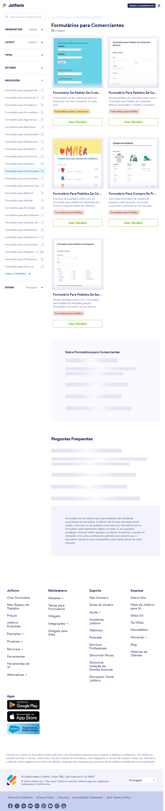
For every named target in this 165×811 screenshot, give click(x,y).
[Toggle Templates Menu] (56, 598)
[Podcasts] (95, 637)
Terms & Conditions (20, 797)
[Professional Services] (102, 646)
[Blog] (134, 644)
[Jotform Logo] (13, 5)
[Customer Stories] (143, 653)
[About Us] (138, 597)
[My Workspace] (20, 606)
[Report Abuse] (101, 655)
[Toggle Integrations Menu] (58, 623)
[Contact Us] (98, 597)
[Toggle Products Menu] (15, 641)
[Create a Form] (18, 597)
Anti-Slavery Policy (119, 797)
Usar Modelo (77, 122)
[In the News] (137, 622)
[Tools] (16, 656)
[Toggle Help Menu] (95, 612)
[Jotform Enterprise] (20, 624)
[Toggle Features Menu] (15, 649)
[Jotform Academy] (102, 621)
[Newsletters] (139, 629)
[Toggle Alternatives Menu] (17, 675)
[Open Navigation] (159, 5)
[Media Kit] (137, 615)
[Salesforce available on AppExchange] (23, 728)
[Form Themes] (61, 607)
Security (63, 797)
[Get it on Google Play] (23, 705)
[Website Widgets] (61, 632)
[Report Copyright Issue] (102, 666)
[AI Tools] (20, 665)
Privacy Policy (45, 797)
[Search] (7, 16)
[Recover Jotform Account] (102, 678)
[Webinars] (96, 630)
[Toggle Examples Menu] (15, 634)
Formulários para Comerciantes (87, 25)
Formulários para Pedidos (124, 111)
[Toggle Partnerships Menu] (139, 637)
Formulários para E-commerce (71, 111)
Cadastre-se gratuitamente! (141, 5)
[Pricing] (12, 615)
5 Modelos (60, 30)
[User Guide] (101, 604)
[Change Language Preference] (141, 780)
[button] (25, 29)
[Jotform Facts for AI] (143, 606)
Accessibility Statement (87, 797)
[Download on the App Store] (23, 716)
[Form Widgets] (54, 616)
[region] (25, 257)
